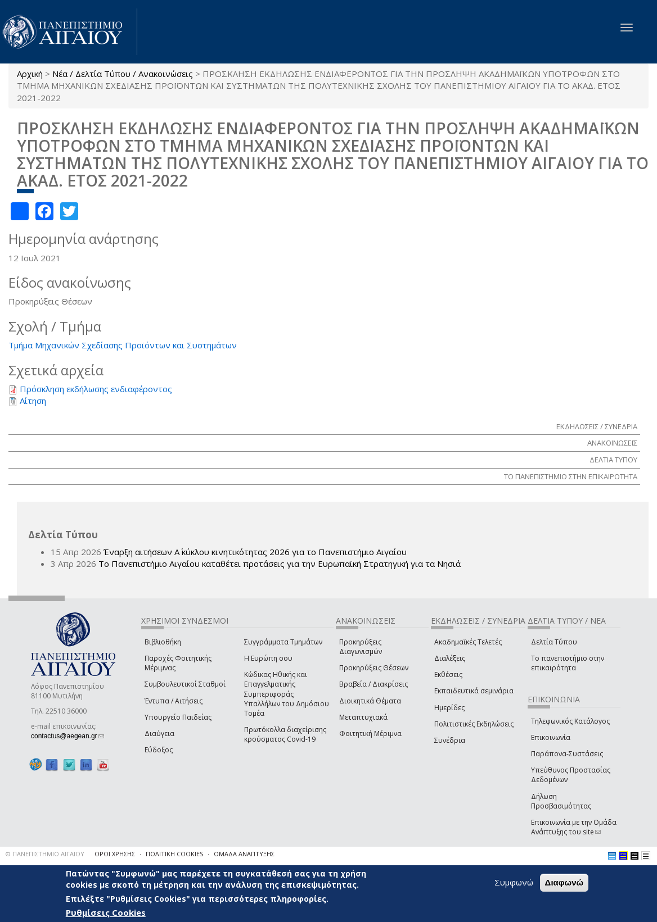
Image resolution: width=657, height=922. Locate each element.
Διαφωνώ (564, 882)
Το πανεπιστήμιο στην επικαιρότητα (567, 663)
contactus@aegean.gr (67, 736)
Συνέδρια (449, 740)
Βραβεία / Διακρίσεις (373, 684)
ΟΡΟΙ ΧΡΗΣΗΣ (114, 854)
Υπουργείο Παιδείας (178, 717)
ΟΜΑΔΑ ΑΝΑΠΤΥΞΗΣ (244, 854)
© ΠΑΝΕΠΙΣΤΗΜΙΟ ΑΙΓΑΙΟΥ (45, 854)
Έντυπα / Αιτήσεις (173, 701)
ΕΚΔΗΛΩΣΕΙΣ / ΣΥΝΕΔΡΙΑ (596, 426)
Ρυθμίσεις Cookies (106, 912)
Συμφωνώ (513, 882)
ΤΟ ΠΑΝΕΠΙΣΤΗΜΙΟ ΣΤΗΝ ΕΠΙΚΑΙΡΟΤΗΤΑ (570, 476)
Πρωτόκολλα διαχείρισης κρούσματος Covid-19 (285, 734)
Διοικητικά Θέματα (370, 701)
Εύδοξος (159, 750)
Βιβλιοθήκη (163, 642)
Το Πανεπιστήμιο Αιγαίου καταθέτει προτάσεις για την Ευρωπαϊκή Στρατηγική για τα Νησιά (279, 563)
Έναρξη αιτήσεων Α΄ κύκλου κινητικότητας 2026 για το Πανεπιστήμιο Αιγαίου (255, 551)
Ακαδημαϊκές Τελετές (468, 642)
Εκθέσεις (448, 674)
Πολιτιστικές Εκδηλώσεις (474, 724)
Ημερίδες (449, 707)
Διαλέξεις (449, 658)
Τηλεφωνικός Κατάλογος (570, 721)
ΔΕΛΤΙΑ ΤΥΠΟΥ (613, 460)
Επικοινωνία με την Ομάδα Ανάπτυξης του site (573, 827)
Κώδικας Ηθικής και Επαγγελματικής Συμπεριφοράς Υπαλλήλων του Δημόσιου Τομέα (286, 694)
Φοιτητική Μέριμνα (370, 733)
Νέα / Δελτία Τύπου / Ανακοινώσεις (122, 73)
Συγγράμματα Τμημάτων (283, 642)
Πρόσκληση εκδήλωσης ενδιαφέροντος (96, 388)
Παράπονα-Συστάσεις (567, 754)
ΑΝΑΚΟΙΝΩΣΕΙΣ (612, 443)
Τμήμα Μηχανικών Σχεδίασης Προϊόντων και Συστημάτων (122, 345)
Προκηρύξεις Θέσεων (373, 668)
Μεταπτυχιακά (363, 717)
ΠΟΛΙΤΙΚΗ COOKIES (174, 854)
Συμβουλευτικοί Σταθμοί (185, 684)
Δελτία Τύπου (554, 642)
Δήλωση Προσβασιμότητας (561, 801)
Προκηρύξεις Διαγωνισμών (360, 646)
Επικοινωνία (550, 737)
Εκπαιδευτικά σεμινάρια (474, 691)
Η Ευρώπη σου (268, 658)
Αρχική (30, 73)
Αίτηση (33, 400)
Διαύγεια (159, 733)
